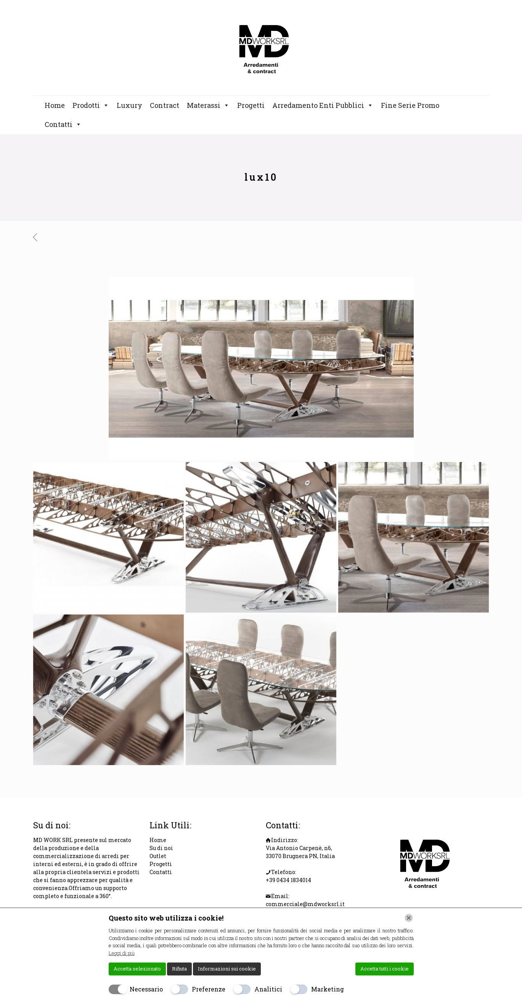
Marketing (327, 989)
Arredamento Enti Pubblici (322, 105)
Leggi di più (122, 953)
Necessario (146, 989)
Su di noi (161, 848)
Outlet (157, 856)
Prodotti (90, 105)
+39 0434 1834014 (288, 880)
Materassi (208, 105)
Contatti (63, 124)
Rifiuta (179, 968)
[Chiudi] (409, 918)
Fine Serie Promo (410, 105)
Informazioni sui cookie (227, 968)
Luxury (129, 105)
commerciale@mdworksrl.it (305, 904)
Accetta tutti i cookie (384, 968)
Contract (164, 105)
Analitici (268, 989)
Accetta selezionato (137, 968)
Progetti (251, 105)
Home (55, 105)
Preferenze (208, 989)
